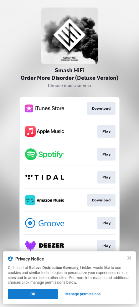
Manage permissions (83, 294)
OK (32, 294)
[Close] (129, 258)
